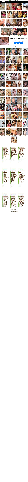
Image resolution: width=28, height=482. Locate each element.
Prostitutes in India (21, 193)
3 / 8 (14, 10)
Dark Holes (20, 162)
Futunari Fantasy (5, 168)
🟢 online (3, 35)
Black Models (2, 127)
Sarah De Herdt (13, 196)
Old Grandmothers (14, 80)
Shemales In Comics (5, 198)
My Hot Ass (20, 187)
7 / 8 (9, 17)
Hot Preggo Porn (19, 80)
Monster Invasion (13, 186)
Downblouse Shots (13, 163)
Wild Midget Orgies (14, 71)
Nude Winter (12, 190)
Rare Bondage (5, 194)
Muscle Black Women (5, 187)
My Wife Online (19, 127)
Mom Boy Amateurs (5, 186)
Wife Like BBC (25, 80)
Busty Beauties (2, 119)
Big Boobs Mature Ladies (14, 63)
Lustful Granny (25, 96)
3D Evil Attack (13, 146)
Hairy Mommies (5, 171)
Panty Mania (12, 192)
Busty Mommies (14, 87)
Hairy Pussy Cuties (13, 171)
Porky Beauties (21, 192)
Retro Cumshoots (5, 195)
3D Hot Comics (2, 103)
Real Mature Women (2, 80)
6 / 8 (3, 17)
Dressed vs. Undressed (8, 55)
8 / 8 (15, 17)
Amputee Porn (8, 87)
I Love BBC (19, 111)
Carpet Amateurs (2, 111)
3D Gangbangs (21, 146)
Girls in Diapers (5, 169)
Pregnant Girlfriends (13, 193)
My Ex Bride (12, 187)
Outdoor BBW (21, 191)
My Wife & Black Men (2, 71)
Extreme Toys (13, 165)
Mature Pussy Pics (2, 63)
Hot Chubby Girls (19, 87)
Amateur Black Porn (13, 148)
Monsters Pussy (21, 186)
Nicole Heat (4, 190)
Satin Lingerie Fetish (22, 17)
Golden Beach (21, 169)
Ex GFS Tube (19, 135)
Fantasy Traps (8, 96)
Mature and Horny (19, 63)
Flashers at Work (2, 87)
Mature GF (19, 71)
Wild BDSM (19, 103)
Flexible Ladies (8, 103)
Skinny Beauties (21, 198)
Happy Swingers (25, 63)
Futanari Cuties (21, 167)
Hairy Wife (14, 55)
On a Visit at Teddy (13, 191)
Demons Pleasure (5, 163)
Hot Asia (20, 172)
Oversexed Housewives (25, 88)
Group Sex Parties (25, 71)
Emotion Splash (13, 164)
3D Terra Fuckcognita (13, 147)
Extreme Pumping (5, 165)
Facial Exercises (25, 55)
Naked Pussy (20, 189)
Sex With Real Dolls (13, 197)
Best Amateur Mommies (2, 55)
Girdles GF (20, 168)
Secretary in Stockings (14, 136)
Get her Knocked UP (13, 168)
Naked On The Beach (13, 189)
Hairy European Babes (22, 170)
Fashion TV (8, 127)
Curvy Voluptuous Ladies (6, 162)
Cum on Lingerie (8, 135)
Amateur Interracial (5, 149)
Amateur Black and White (8, 119)
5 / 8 (25, 10)
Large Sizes (2, 96)
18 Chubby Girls (5, 146)
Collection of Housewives (8, 72)
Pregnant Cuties (2, 135)
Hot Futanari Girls (21, 173)
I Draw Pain (8, 80)
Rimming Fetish (14, 119)
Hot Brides (4, 173)
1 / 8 (2, 10)
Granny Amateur (14, 111)
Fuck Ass (12, 167)
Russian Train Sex (5, 196)
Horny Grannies (13, 172)
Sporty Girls (25, 127)
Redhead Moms (21, 194)
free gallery (2, 26)
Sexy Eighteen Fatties (21, 197)
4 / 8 (19, 10)
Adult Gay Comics (21, 147)
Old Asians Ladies (25, 119)
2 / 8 (8, 10)
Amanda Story (8, 111)
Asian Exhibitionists (25, 135)
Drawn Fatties (21, 163)
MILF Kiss (19, 119)
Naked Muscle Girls (5, 189)
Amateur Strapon (19, 96)
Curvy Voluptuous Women (14, 162)
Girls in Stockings (13, 169)
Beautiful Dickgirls (14, 96)
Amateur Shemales (13, 149)
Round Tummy (21, 195)
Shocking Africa (8, 63)
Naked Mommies (19, 55)
